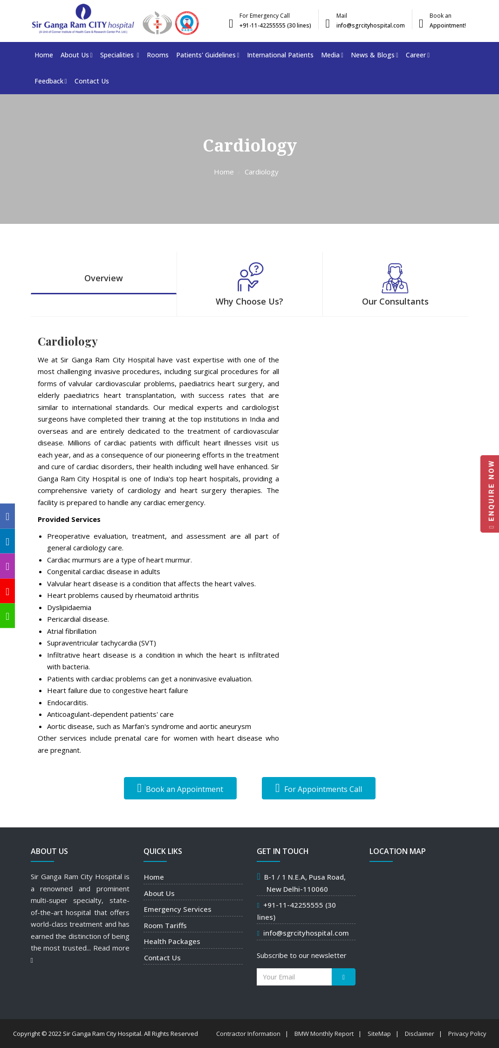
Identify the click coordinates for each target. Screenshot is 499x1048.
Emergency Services (178, 909)
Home (43, 54)
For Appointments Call (318, 788)
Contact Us (92, 80)
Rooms (158, 54)
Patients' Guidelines (207, 54)
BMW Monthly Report (324, 1033)
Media (332, 54)
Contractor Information (248, 1033)
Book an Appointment (180, 788)
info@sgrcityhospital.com (306, 932)
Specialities (119, 54)
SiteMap (379, 1033)
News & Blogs (374, 54)
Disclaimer (419, 1033)
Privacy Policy (467, 1033)
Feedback (50, 80)
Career (418, 54)
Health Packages (172, 941)
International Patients (280, 54)
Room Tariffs (165, 925)
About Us (77, 54)
